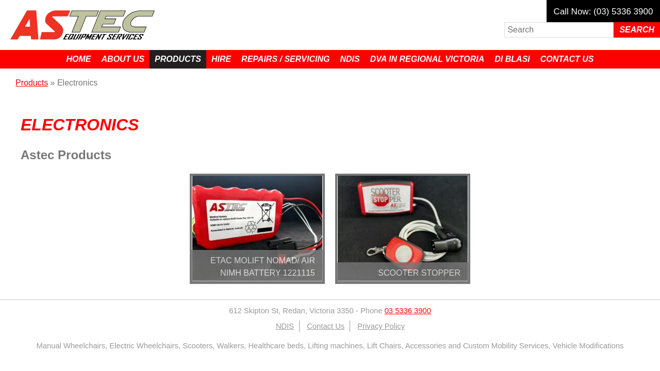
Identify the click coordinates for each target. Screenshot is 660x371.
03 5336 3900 (408, 311)
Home (79, 59)
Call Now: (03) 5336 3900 (603, 11)
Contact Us (567, 59)
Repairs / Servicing (285, 59)
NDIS (349, 59)
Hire (221, 59)
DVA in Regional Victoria (427, 59)
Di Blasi (512, 59)
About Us (123, 59)
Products (178, 59)
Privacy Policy (381, 326)
